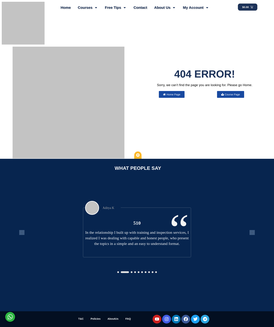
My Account (196, 7)
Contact (140, 7)
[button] (118, 272)
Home (65, 7)
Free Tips (116, 7)
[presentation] (21, 232)
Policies (96, 318)
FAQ (128, 318)
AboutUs (112, 318)
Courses (88, 7)
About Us (165, 7)
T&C (81, 318)
